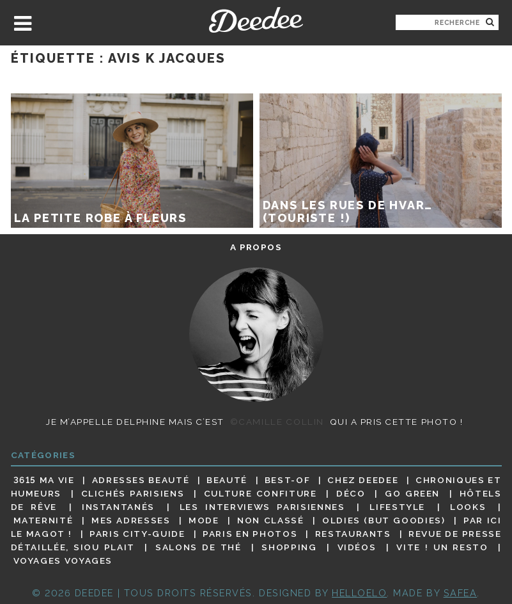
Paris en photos (250, 533)
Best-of (287, 480)
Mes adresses (131, 520)
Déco (351, 493)
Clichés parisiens (133, 493)
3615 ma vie (44, 480)
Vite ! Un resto (442, 547)
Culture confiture (260, 493)
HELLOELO (359, 592)
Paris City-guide (137, 533)
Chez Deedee (362, 480)
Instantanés (118, 507)
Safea (460, 592)
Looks (468, 507)
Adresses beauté (141, 480)
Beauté (226, 480)
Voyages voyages (62, 561)
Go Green (412, 493)
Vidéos (356, 547)
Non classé (270, 520)
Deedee (256, 20)
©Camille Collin (277, 422)
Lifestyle (397, 507)
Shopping (288, 547)
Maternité (43, 520)
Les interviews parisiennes (262, 507)
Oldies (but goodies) (383, 520)
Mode (204, 520)
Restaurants (353, 533)
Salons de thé (198, 547)
